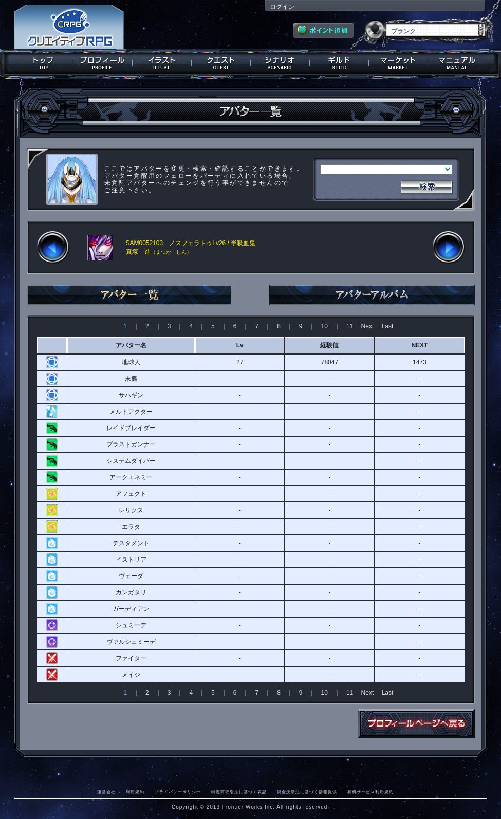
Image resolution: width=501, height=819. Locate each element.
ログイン (282, 6)
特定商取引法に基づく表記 (239, 791)
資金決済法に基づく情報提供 (307, 791)
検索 (426, 186)
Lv (240, 345)
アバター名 (131, 345)
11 (349, 326)
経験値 (329, 345)
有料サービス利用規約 (370, 791)
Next (367, 326)
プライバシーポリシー (178, 791)
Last (388, 326)
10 (324, 326)
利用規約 (135, 791)
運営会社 (106, 791)
